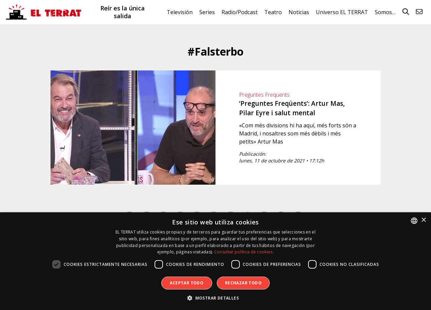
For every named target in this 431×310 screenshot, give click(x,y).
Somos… (385, 12)
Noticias (299, 12)
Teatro (273, 12)
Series (207, 12)
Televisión (180, 12)
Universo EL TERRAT (342, 12)
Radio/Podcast (240, 12)
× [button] (423, 220)
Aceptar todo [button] (186, 283)
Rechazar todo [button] (243, 283)
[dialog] (215, 261)
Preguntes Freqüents (264, 94)
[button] (215, 298)
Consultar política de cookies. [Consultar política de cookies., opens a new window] (244, 252)
